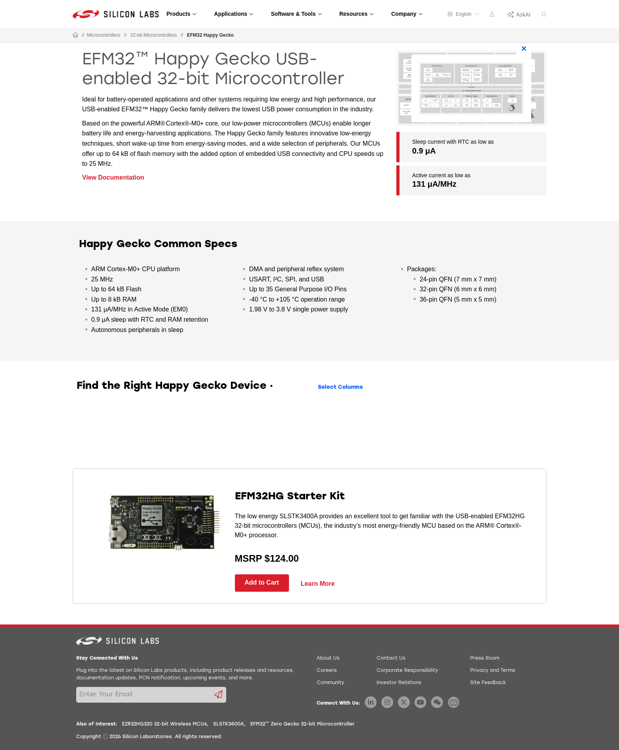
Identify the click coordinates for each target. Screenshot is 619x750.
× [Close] (524, 48)
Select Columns (340, 387)
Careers (327, 670)
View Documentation (113, 177)
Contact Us (391, 658)
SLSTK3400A (228, 724)
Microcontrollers (103, 35)
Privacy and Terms (492, 670)
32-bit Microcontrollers (153, 35)
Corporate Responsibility (407, 670)
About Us (328, 658)
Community (330, 683)
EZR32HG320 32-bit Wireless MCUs (164, 724)
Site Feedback (488, 683)
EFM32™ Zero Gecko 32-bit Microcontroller (302, 724)
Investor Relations (399, 683)
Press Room (484, 658)
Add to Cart (262, 582)
